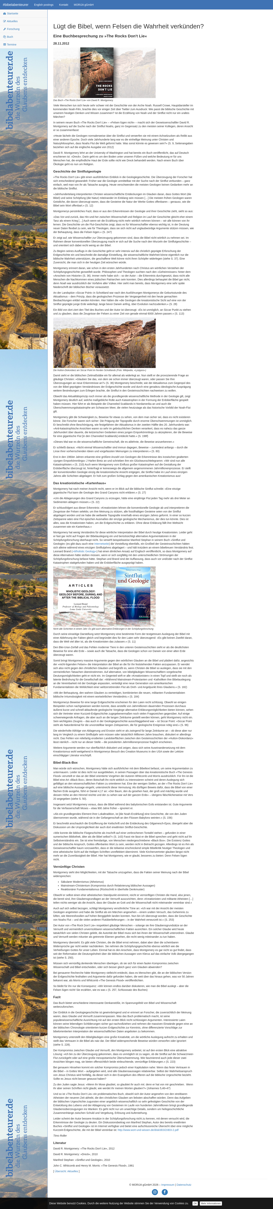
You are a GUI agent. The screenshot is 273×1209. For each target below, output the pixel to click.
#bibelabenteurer (15, 5)
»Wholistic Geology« (84, 551)
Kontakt (63, 4)
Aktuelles (10, 21)
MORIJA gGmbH (84, 4)
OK (195, 1203)
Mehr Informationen (211, 1203)
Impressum (167, 1184)
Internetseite (101, 543)
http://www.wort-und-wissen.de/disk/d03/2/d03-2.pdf (148, 1129)
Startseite (10, 13)
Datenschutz (184, 1184)
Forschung (11, 29)
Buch (8, 36)
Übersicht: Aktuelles (66, 1171)
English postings (43, 4)
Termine (9, 44)
